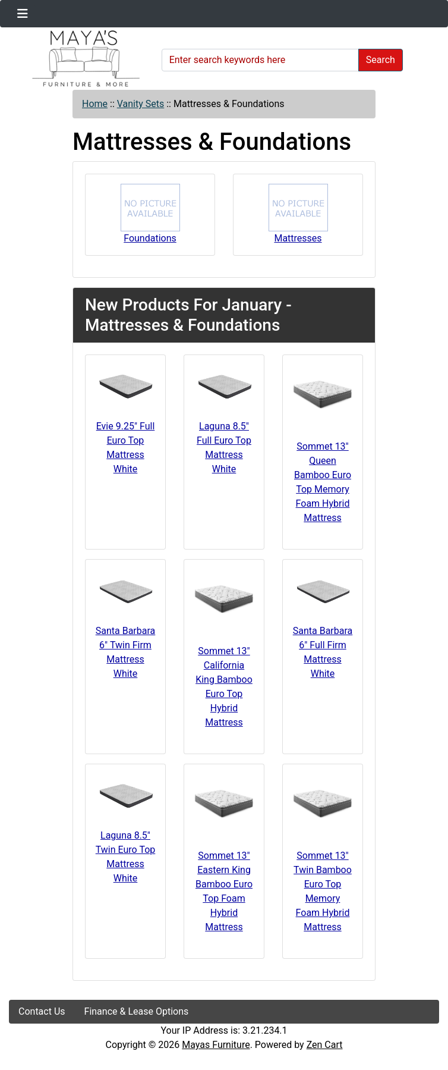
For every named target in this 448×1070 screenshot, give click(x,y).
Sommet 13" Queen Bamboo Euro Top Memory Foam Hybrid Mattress (322, 482)
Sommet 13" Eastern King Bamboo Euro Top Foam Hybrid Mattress (224, 891)
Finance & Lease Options (136, 1011)
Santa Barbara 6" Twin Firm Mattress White (126, 652)
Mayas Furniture (216, 1044)
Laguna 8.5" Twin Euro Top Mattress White (126, 857)
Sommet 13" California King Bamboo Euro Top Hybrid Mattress (224, 686)
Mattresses (298, 214)
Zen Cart (325, 1044)
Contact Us (41, 1011)
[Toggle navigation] (23, 14)
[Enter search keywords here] (260, 60)
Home (95, 103)
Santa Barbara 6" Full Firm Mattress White (323, 652)
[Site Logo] (81, 59)
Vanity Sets (141, 103)
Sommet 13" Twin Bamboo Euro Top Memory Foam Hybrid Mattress (323, 891)
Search (380, 59)
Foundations (150, 214)
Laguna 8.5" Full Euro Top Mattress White (224, 448)
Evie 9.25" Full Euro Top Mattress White (125, 448)
